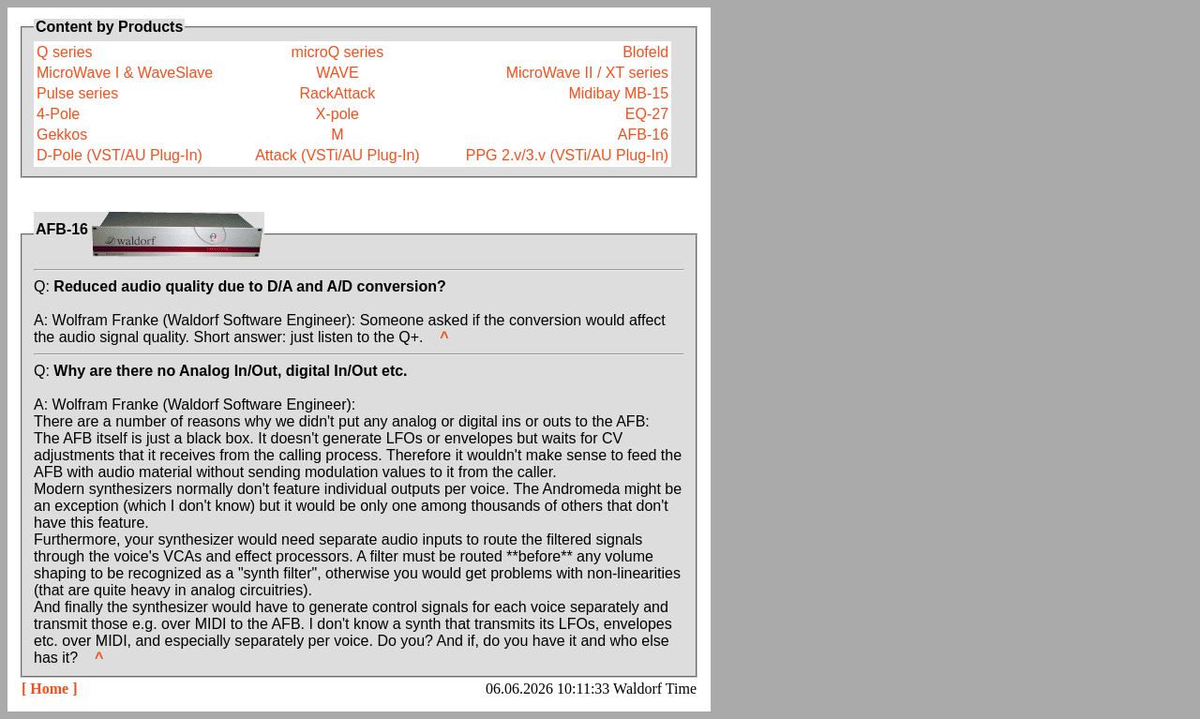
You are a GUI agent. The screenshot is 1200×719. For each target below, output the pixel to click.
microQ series (338, 52)
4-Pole (58, 114)
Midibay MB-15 (618, 93)
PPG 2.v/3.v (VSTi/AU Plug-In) (567, 155)
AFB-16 (643, 134)
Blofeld (645, 52)
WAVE (337, 73)
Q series (65, 52)
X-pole (337, 114)
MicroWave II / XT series (587, 73)
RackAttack (337, 93)
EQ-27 (646, 114)
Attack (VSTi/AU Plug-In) (337, 155)
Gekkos (62, 134)
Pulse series (77, 93)
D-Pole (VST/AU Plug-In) (119, 155)
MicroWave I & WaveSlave (125, 73)
